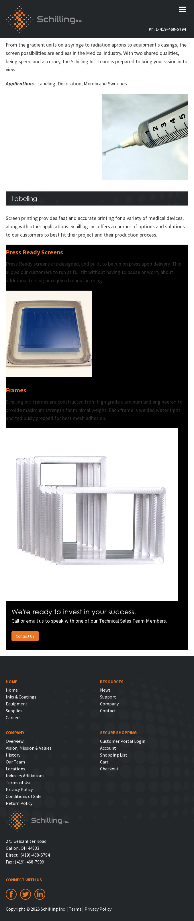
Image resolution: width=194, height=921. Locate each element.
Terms (75, 909)
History (13, 755)
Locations (15, 769)
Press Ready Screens (34, 252)
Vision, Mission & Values (29, 748)
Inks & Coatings (21, 697)
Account (108, 748)
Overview (14, 741)
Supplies (14, 710)
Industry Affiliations (25, 775)
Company (109, 704)
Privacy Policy (19, 789)
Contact (108, 710)
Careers (13, 717)
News (105, 690)
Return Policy (19, 803)
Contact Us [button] (25, 636)
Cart (104, 762)
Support (108, 697)
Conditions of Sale (24, 796)
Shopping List (113, 755)
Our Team (15, 762)
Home (12, 690)
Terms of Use (19, 782)
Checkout (109, 769)
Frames (16, 390)
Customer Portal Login (122, 741)
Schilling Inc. (44, 19)
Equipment (17, 704)
